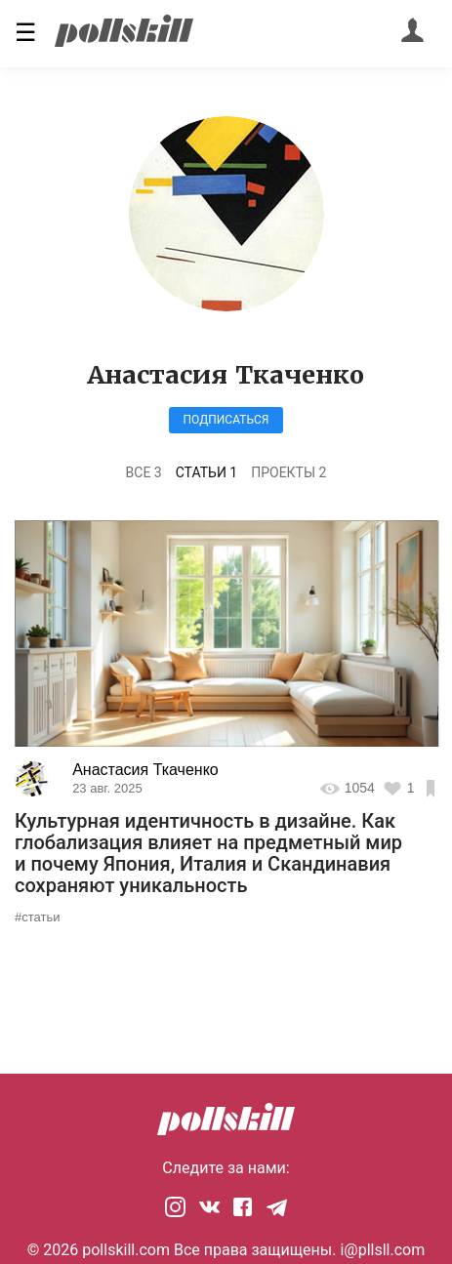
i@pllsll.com (382, 1250)
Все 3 (144, 472)
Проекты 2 (288, 472)
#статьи (37, 917)
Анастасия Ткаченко (145, 769)
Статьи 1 (207, 472)
